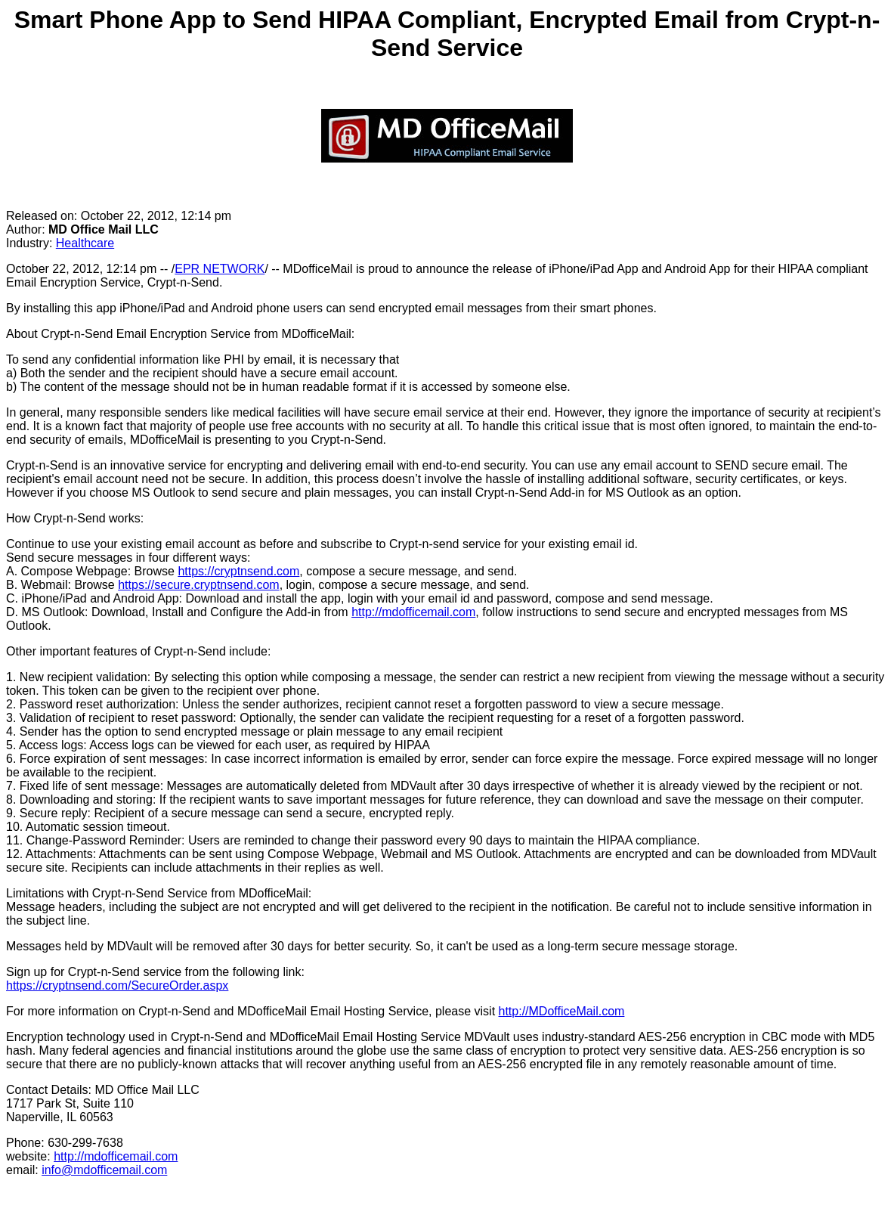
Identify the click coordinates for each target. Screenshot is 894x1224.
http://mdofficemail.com (413, 612)
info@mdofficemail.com (104, 1170)
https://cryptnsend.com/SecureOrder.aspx (117, 985)
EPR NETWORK (219, 268)
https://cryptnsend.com (238, 571)
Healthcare (85, 243)
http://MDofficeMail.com (562, 1011)
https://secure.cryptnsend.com (198, 584)
